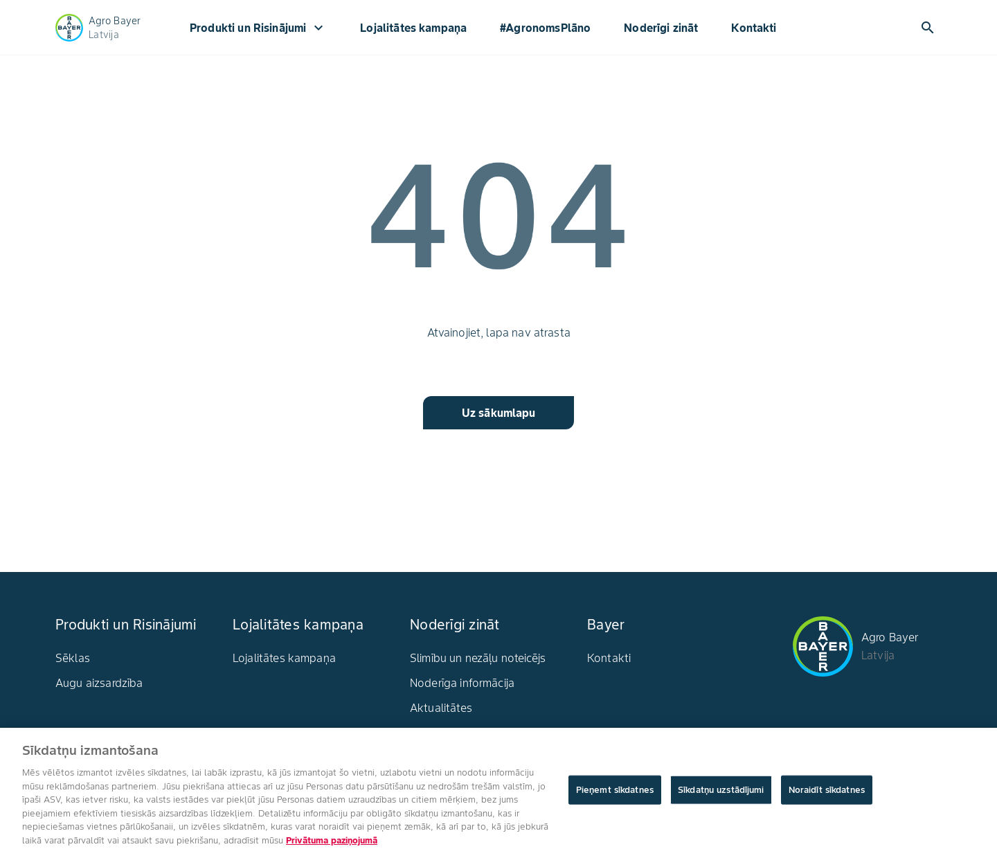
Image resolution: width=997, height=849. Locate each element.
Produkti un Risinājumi (258, 27)
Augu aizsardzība (99, 683)
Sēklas (72, 658)
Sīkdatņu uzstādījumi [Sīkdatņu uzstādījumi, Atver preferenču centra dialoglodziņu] (721, 793)
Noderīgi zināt (661, 28)
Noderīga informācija (462, 683)
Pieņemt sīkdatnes (615, 793)
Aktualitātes (441, 708)
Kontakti (753, 28)
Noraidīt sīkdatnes (827, 793)
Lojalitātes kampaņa (413, 28)
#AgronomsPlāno (545, 28)
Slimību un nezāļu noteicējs (478, 658)
